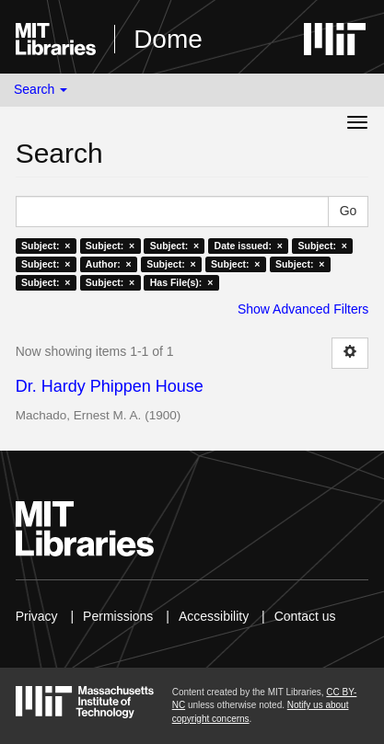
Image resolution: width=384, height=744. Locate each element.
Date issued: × (249, 245)
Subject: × (45, 245)
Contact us (305, 616)
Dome (168, 39)
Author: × (109, 263)
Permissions (118, 616)
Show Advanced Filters (303, 309)
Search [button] (40, 89)
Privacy (37, 616)
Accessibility (214, 616)
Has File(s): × (182, 282)
